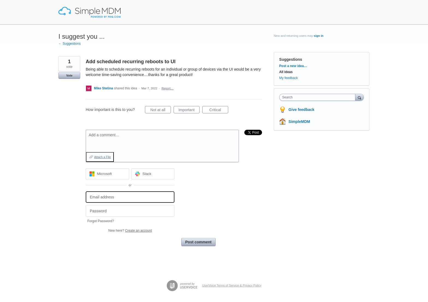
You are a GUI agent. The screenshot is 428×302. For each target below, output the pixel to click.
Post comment (198, 242)
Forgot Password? (100, 221)
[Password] (130, 211)
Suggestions (290, 59)
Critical (218, 111)
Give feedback (301, 109)
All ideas (286, 72)
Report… (168, 88)
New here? (130, 230)
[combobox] (318, 97)
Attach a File (102, 157)
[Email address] (130, 197)
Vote (69, 75)
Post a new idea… (293, 66)
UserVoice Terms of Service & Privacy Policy (231, 285)
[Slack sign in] (153, 173)
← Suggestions (69, 44)
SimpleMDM (299, 121)
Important (189, 111)
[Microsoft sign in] (107, 173)
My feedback (288, 78)
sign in (318, 35)
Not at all (160, 111)
